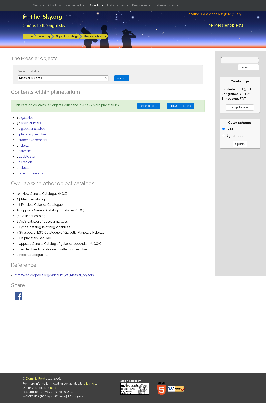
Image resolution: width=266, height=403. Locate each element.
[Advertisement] (240, 212)
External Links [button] (165, 5)
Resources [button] (140, 5)
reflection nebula (31, 173)
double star (27, 156)
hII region (25, 162)
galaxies (27, 118)
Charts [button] (53, 5)
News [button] (37, 5)
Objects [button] (94, 5)
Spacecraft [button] (73, 5)
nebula (24, 145)
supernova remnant (33, 140)
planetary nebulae (32, 134)
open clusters (31, 123)
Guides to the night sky (44, 25)
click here (90, 383)
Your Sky (44, 36)
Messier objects (95, 36)
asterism (25, 151)
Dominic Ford (35, 378)
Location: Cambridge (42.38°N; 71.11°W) (215, 14)
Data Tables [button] (116, 5)
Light (227, 129)
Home (29, 36)
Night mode (232, 136)
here (53, 387)
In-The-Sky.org (42, 16)
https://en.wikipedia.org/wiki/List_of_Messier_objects (54, 275)
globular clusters (33, 129)
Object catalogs (67, 36)
